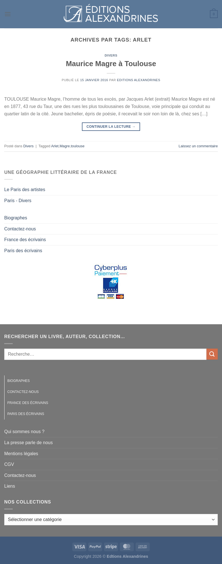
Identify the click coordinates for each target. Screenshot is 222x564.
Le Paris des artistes (24, 189)
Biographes (15, 217)
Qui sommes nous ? (24, 431)
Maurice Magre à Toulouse (111, 64)
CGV (9, 464)
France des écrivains (25, 239)
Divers (111, 55)
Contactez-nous (20, 228)
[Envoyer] (212, 354)
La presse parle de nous (28, 442)
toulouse (77, 146)
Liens (9, 486)
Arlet (54, 146)
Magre (65, 146)
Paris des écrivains (23, 250)
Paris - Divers (17, 200)
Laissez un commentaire (198, 146)
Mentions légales (21, 453)
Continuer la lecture (111, 126)
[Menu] (7, 14)
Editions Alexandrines (138, 80)
